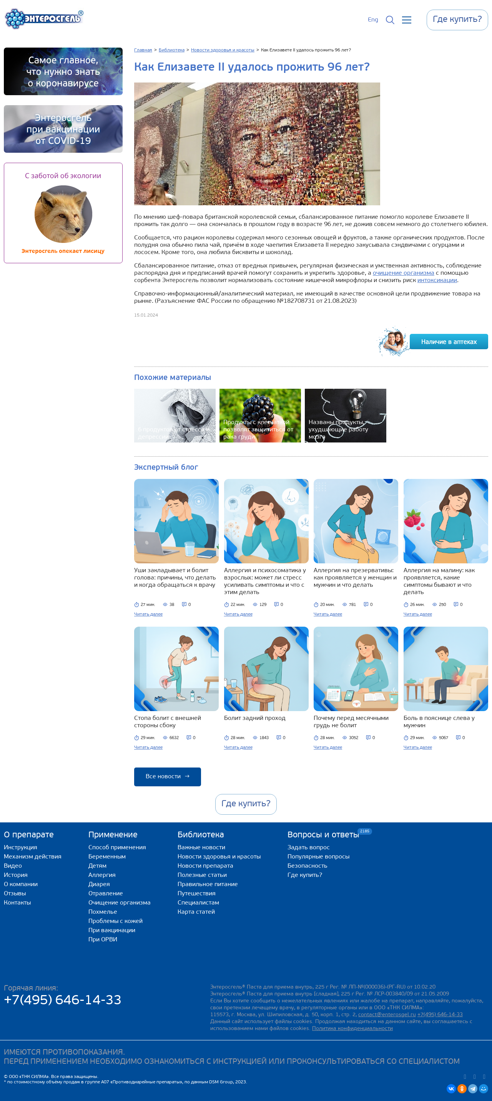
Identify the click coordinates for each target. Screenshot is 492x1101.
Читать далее (148, 614)
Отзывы (15, 894)
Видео (13, 866)
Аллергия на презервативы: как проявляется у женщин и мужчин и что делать (355, 578)
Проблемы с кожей (115, 921)
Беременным (107, 857)
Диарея (99, 884)
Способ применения (117, 848)
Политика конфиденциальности (352, 1029)
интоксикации (437, 280)
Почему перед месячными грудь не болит (351, 722)
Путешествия (197, 894)
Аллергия (102, 875)
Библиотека (201, 835)
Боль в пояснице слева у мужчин (439, 722)
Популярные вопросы (318, 857)
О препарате (29, 835)
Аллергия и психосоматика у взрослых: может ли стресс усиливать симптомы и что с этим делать (265, 582)
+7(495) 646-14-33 (63, 1001)
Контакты (17, 903)
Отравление (105, 894)
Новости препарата (205, 866)
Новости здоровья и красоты (219, 857)
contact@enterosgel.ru (387, 1015)
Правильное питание (208, 884)
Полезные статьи (202, 875)
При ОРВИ (102, 940)
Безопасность (307, 866)
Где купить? (305, 875)
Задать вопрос (309, 848)
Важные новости (201, 848)
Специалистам (198, 903)
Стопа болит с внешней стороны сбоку (167, 722)
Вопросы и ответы (323, 835)
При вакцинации (111, 931)
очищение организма (403, 273)
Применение (113, 835)
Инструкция (20, 848)
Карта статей (196, 912)
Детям (97, 866)
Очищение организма (119, 903)
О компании (21, 884)
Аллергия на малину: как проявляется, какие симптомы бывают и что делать (439, 582)
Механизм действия (33, 857)
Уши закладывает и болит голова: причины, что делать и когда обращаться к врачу (175, 578)
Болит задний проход (255, 718)
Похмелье (102, 912)
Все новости (167, 777)
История (16, 875)
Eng (373, 20)
